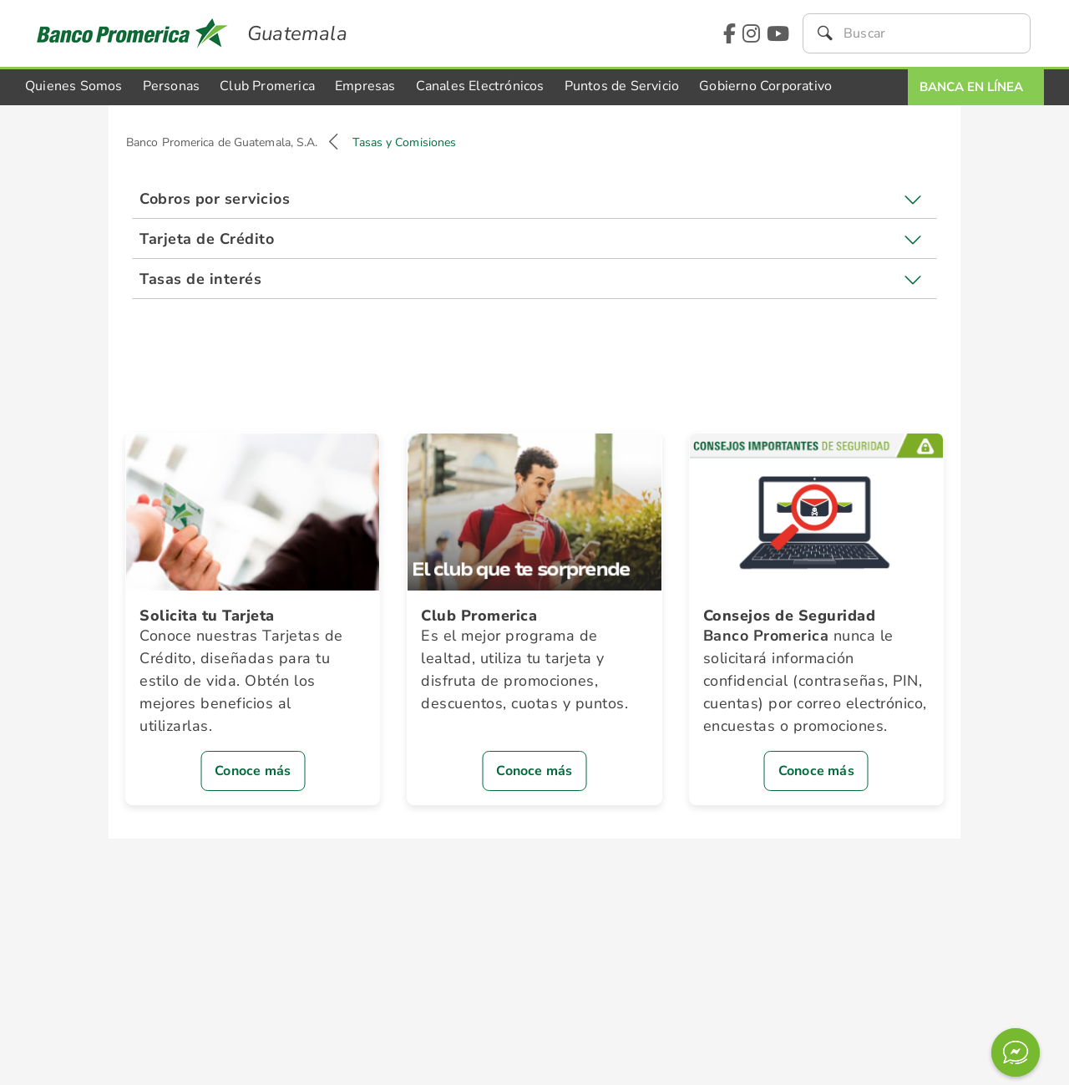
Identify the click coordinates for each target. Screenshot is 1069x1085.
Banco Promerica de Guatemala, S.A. (221, 142)
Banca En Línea (971, 87)
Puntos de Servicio (622, 86)
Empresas (365, 86)
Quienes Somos (74, 86)
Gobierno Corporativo (765, 86)
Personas (171, 86)
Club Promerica (267, 86)
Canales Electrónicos (480, 86)
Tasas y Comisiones (404, 142)
